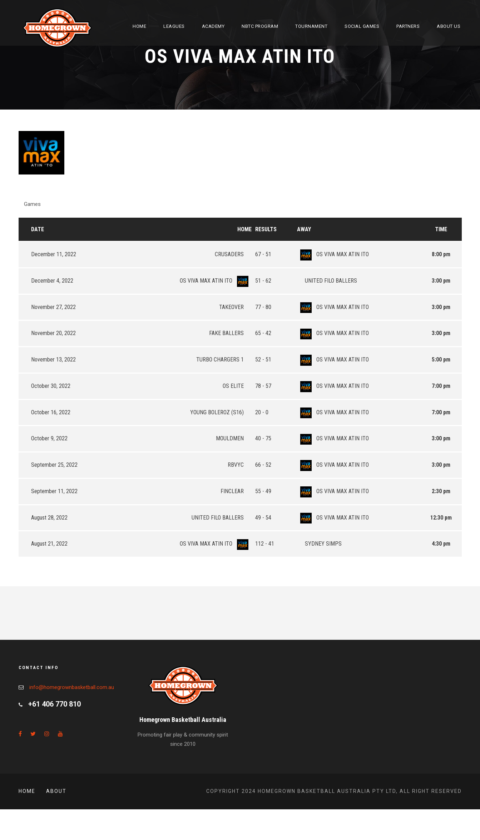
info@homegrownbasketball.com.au (71, 687)
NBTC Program (260, 26)
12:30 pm (441, 517)
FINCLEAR (236, 491)
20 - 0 (261, 412)
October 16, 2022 (50, 412)
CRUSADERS (233, 254)
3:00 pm (441, 280)
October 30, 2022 (50, 386)
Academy (213, 26)
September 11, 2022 (54, 491)
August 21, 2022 (49, 543)
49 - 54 (263, 517)
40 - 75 (263, 438)
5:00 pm (441, 359)
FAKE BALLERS (230, 333)
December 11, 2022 (53, 254)
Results (266, 229)
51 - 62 (263, 280)
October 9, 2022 (49, 438)
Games (32, 204)
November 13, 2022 (53, 359)
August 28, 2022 (49, 517)
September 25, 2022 (54, 464)
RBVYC (240, 464)
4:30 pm (441, 543)
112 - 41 (264, 543)
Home (139, 26)
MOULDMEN (234, 438)
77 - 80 (263, 307)
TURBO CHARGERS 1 (224, 359)
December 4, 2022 (52, 280)
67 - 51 (263, 254)
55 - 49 (263, 491)
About (56, 791)
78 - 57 (263, 386)
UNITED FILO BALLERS (327, 280)
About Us (448, 26)
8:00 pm (441, 254)
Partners (408, 26)
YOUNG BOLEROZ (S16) (221, 412)
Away (304, 229)
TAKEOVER (235, 307)
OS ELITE (237, 386)
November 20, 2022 (53, 333)
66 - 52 (263, 464)
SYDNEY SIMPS (319, 543)
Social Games (362, 26)
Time (441, 229)
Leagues (174, 26)
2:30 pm (441, 491)
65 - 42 (263, 333)
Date (37, 229)
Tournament (311, 26)
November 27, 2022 (53, 307)
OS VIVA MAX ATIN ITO (333, 254)
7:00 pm (441, 386)
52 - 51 (263, 359)
